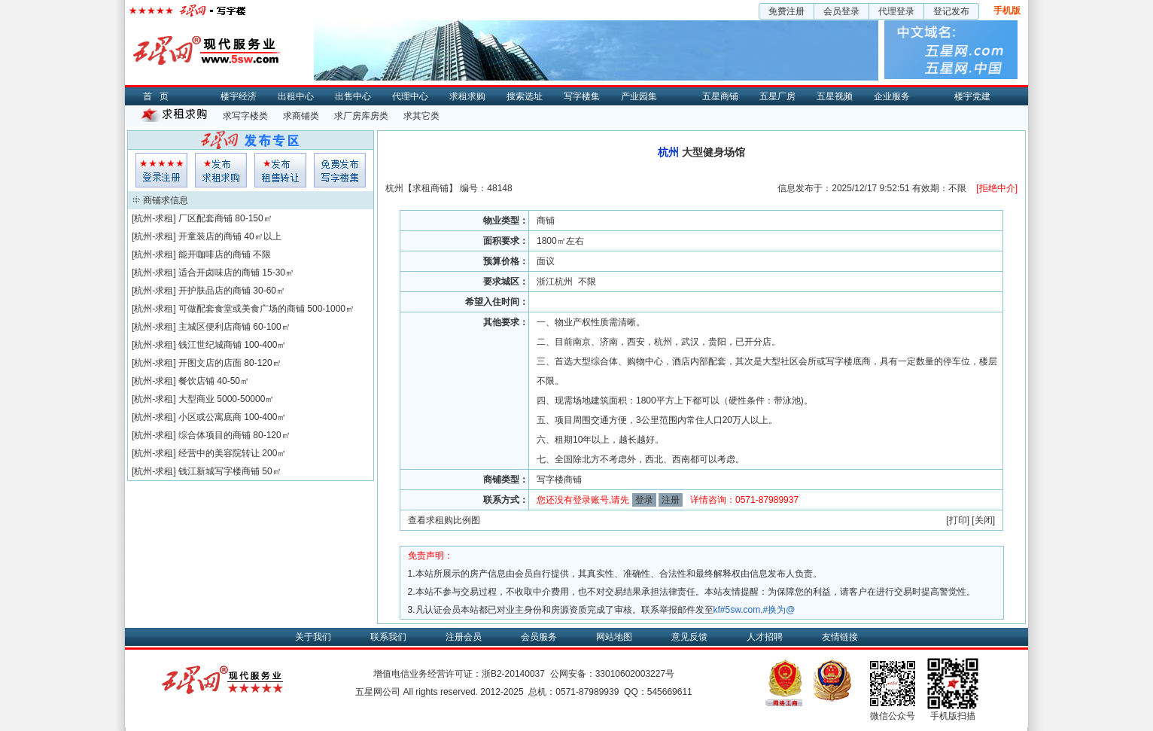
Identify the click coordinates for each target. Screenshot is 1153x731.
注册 (671, 500)
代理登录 (896, 11)
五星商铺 (720, 96)
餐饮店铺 (196, 381)
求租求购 (467, 96)
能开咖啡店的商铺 (214, 254)
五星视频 (835, 96)
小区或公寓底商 (210, 417)
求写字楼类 (245, 116)
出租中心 (296, 96)
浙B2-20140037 (513, 674)
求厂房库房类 (361, 116)
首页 (159, 96)
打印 (958, 520)
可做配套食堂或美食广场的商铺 (241, 308)
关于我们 (313, 637)
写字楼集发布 (340, 170)
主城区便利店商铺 (214, 326)
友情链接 (840, 637)
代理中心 (410, 96)
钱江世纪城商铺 (210, 345)
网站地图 (614, 637)
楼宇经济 (239, 96)
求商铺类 (301, 116)
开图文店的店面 (210, 363)
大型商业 (196, 399)
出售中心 (353, 96)
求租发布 (221, 170)
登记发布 (951, 11)
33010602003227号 (634, 674)
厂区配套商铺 (205, 218)
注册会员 (464, 637)
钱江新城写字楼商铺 (219, 471)
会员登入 (161, 170)
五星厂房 (777, 96)
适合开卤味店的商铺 (219, 272)
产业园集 (639, 96)
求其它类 (421, 116)
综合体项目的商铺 (214, 435)
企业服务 (892, 96)
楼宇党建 (972, 96)
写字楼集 (582, 96)
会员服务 (539, 637)
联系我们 (388, 637)
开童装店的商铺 (210, 236)
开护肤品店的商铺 (214, 290)
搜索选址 (525, 96)
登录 (644, 500)
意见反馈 (689, 637)
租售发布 (280, 170)
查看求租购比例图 (444, 520)
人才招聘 (765, 637)
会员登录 (841, 11)
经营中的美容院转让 (219, 453)
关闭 (984, 520)
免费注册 (786, 11)
